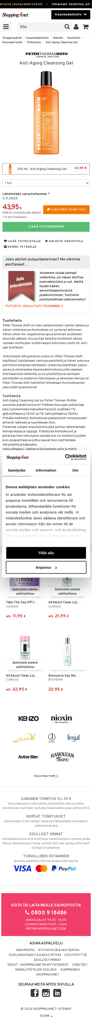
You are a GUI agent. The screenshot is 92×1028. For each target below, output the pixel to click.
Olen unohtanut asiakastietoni (35, 955)
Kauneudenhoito (37, 38)
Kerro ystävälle (20, 247)
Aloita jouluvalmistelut (21, 4)
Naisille (58, 38)
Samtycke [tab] (16, 470)
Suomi (46, 1016)
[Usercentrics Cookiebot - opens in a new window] (65, 457)
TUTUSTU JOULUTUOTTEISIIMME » (34, 306)
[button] (86, 27)
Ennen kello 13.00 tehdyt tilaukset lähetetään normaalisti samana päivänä (46, 821)
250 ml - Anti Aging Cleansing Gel (46, 169)
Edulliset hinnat (47, 960)
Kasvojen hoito (12, 42)
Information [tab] (46, 470)
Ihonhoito (73, 38)
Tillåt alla (46, 553)
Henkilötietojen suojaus (36, 970)
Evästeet (80, 965)
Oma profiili (25, 950)
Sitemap (64, 1009)
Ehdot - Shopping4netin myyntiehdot (38, 965)
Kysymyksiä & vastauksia (58, 950)
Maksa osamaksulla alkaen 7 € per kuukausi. (21, 215)
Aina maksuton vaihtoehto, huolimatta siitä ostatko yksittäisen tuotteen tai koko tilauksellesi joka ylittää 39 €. (46, 803)
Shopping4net (12, 38)
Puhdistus (34, 42)
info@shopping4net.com (46, 929)
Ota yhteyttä (75, 955)
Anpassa (46, 567)
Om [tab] (75, 470)
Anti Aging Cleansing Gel (61, 42)
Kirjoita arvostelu (64, 241)
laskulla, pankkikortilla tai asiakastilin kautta (46, 862)
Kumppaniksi (70, 970)
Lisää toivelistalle (22, 241)
